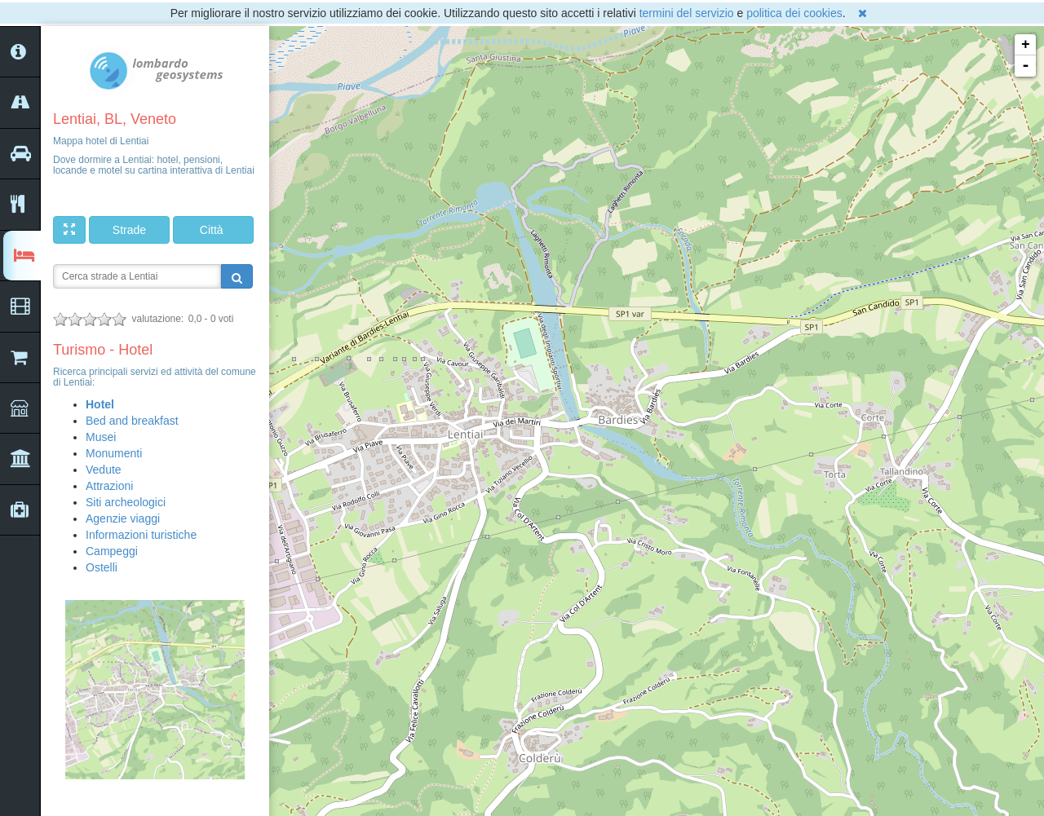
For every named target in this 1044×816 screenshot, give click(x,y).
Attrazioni (109, 485)
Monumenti (114, 453)
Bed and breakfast (132, 420)
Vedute (104, 469)
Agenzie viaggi (123, 518)
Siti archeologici (126, 502)
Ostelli (101, 567)
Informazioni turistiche (141, 534)
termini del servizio (686, 13)
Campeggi (112, 551)
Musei (101, 436)
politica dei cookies (794, 13)
